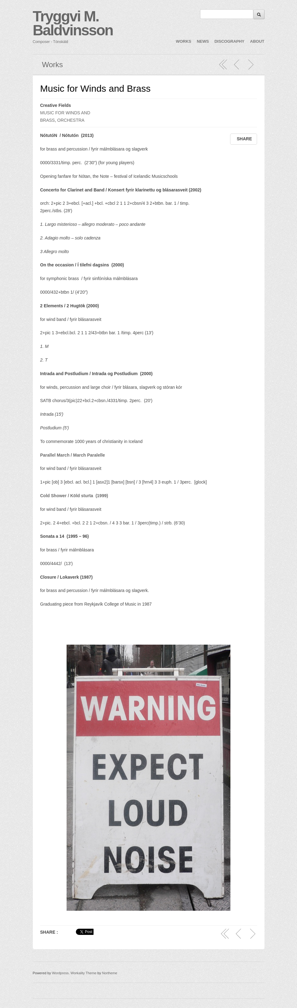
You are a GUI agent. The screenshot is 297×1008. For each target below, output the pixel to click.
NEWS (203, 41)
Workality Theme (84, 973)
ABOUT (257, 41)
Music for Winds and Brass (95, 88)
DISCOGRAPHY (229, 41)
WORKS (183, 41)
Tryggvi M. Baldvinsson (73, 23)
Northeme (109, 973)
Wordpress (60, 973)
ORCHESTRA (71, 120)
